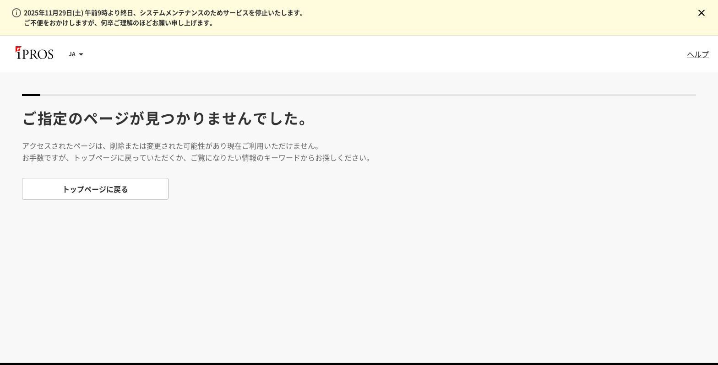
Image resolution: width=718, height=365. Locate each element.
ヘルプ (698, 54)
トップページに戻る (95, 188)
